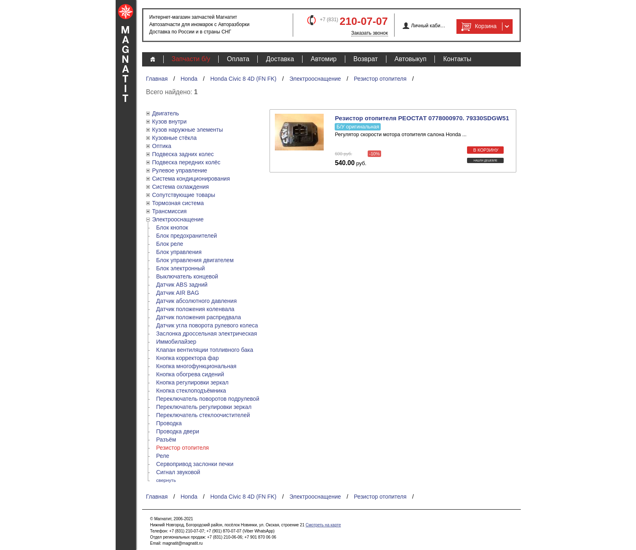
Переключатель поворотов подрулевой (207, 398)
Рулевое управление (179, 170)
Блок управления (179, 252)
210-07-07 (364, 21)
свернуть (166, 480)
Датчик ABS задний (182, 284)
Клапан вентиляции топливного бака (204, 350)
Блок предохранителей (186, 235)
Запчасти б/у (191, 58)
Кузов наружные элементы (187, 129)
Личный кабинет (428, 26)
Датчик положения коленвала (195, 309)
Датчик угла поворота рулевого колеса (207, 325)
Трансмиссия (169, 211)
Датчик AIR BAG (177, 292)
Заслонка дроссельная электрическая (206, 333)
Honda (188, 78)
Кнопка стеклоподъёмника (191, 390)
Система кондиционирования (191, 178)
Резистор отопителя (380, 78)
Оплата (238, 58)
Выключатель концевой (187, 276)
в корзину (485, 150)
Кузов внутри (169, 121)
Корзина (478, 26)
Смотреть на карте (323, 525)
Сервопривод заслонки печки (195, 464)
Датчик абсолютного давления (196, 301)
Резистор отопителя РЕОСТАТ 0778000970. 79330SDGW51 (422, 118)
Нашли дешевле (486, 160)
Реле (162, 456)
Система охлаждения (180, 186)
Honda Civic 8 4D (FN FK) (243, 78)
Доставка (280, 58)
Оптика (161, 146)
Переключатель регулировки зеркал (204, 407)
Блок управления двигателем (195, 260)
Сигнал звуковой (178, 472)
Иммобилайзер (176, 341)
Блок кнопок (172, 227)
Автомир (324, 58)
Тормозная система (178, 203)
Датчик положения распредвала (198, 317)
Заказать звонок (369, 33)
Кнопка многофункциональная (196, 366)
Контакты (457, 58)
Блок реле (169, 244)
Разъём (166, 439)
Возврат (365, 58)
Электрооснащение (315, 78)
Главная (157, 78)
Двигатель (165, 113)
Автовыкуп (411, 58)
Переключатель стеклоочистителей (203, 415)
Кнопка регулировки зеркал (192, 382)
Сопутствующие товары (183, 195)
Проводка (169, 423)
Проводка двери (178, 431)
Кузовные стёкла (174, 138)
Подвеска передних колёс (186, 162)
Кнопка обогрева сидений (190, 374)
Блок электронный (180, 268)
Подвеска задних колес (183, 154)
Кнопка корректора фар (187, 358)
